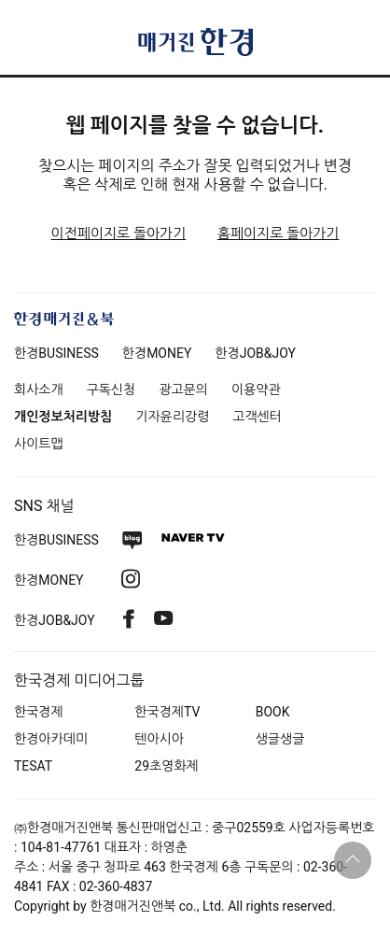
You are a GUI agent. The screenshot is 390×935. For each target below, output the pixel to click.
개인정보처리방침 (63, 416)
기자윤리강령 (172, 416)
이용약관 (256, 389)
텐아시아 (159, 738)
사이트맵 (38, 443)
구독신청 (111, 389)
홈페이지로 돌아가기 (278, 233)
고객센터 (257, 416)
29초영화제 (166, 765)
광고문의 (183, 389)
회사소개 (38, 389)
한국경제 (38, 711)
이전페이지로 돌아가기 (119, 233)
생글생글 (280, 738)
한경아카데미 (51, 738)
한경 (56, 353)
